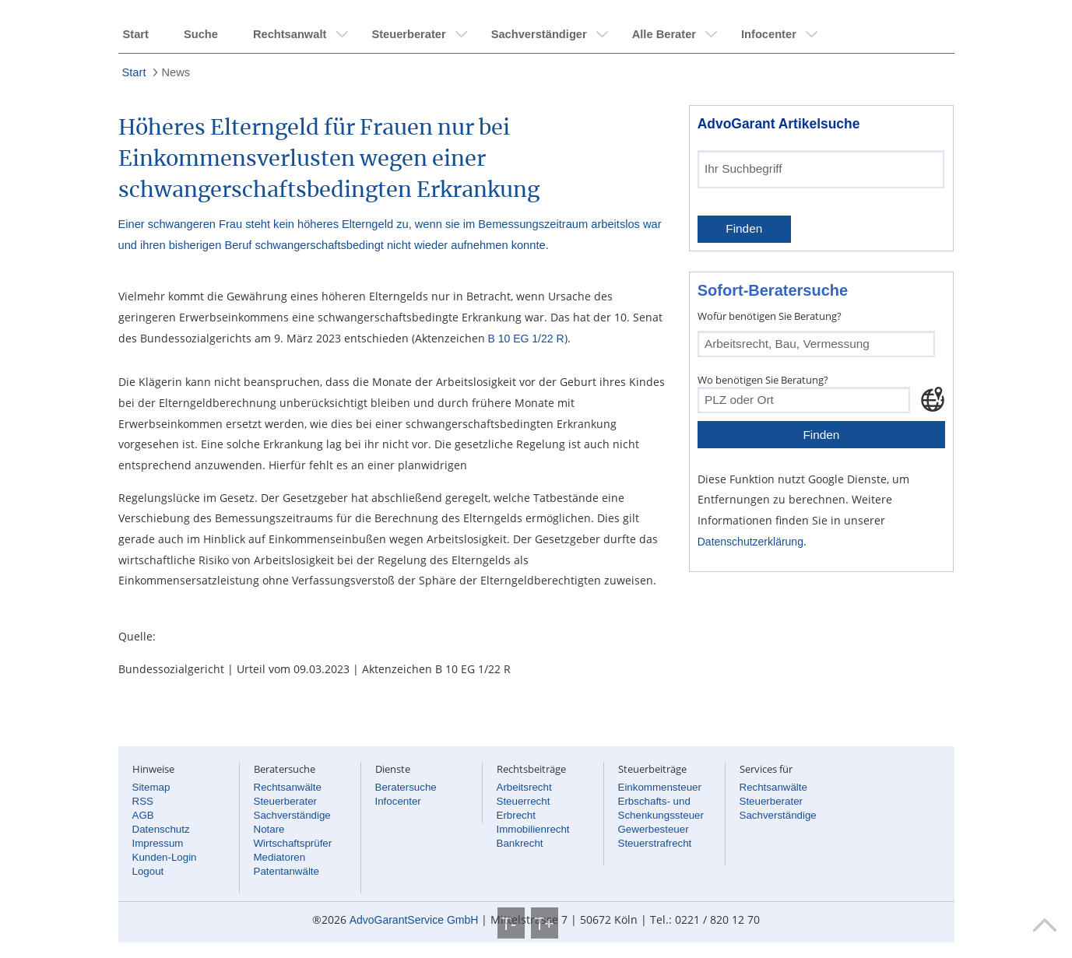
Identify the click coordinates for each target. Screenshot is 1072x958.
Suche (201, 34)
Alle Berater (664, 34)
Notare (269, 829)
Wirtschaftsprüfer (293, 843)
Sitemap (151, 787)
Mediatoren (280, 857)
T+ (544, 923)
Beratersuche (406, 787)
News (175, 72)
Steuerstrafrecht (655, 843)
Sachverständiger (539, 34)
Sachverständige (292, 815)
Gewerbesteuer (653, 829)
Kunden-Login (164, 857)
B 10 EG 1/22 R (526, 338)
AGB (143, 815)
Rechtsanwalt (289, 34)
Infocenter (768, 34)
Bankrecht (520, 843)
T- (511, 923)
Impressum (158, 843)
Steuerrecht (523, 801)
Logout (148, 871)
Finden (744, 228)
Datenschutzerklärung (750, 541)
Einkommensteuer (659, 787)
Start (136, 34)
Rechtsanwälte (288, 787)
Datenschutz (161, 829)
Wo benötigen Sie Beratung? (763, 380)
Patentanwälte (286, 871)
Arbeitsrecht (524, 787)
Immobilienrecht (533, 829)
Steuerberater (408, 34)
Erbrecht (516, 815)
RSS (142, 801)
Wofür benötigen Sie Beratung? (770, 316)
